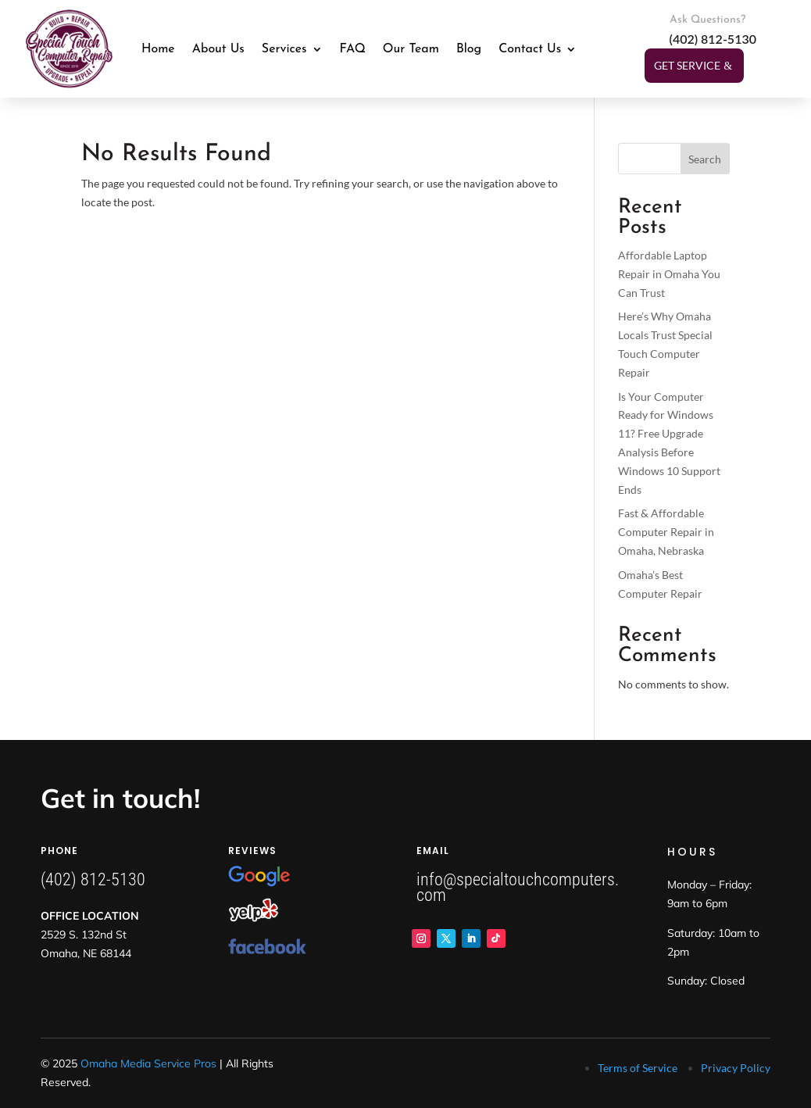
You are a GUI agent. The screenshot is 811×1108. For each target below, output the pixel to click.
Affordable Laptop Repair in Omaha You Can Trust (669, 273)
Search (704, 159)
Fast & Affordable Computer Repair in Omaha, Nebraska (666, 531)
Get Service (687, 65)
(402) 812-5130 (93, 879)
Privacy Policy (735, 1067)
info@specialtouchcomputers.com (517, 887)
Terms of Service (637, 1067)
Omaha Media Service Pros (148, 1063)
